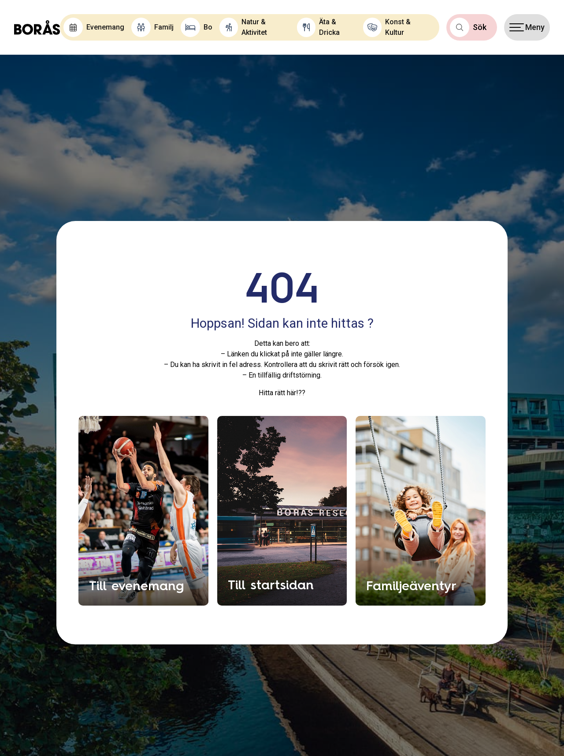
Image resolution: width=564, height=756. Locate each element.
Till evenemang (136, 585)
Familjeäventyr (411, 585)
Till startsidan (271, 584)
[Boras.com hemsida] (37, 27)
